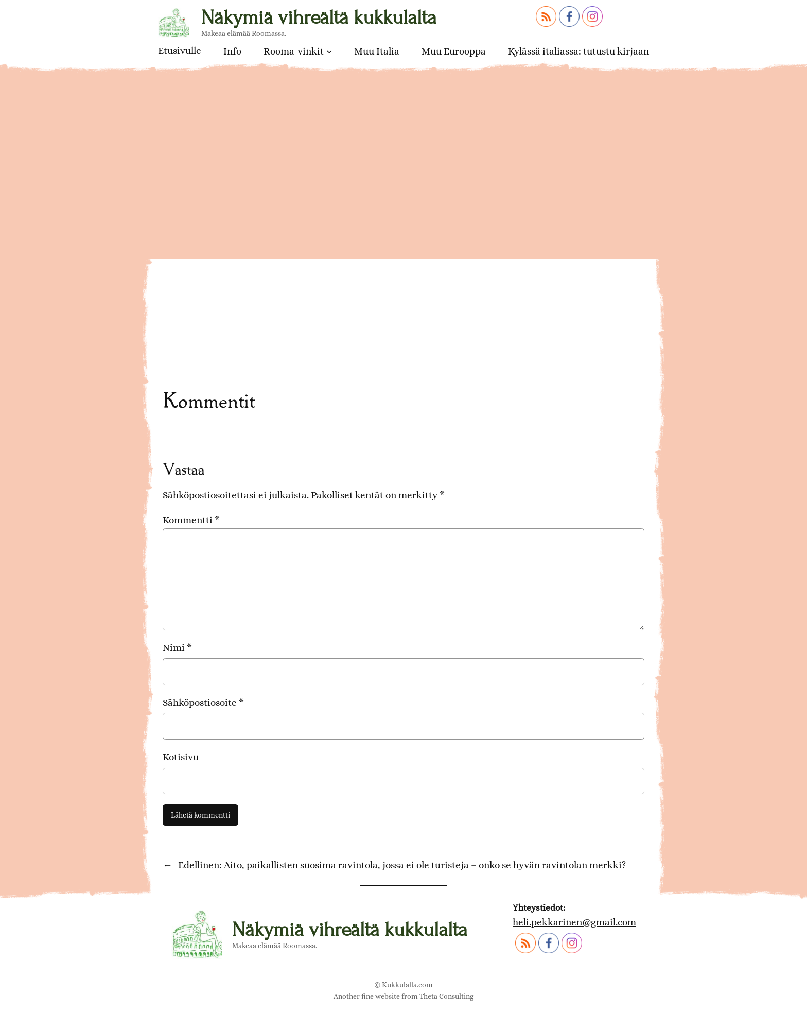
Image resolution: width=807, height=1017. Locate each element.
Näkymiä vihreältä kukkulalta (318, 17)
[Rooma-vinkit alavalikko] (329, 51)
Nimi (177, 647)
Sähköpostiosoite (203, 702)
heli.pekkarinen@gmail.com (574, 922)
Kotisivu (181, 757)
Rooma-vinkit (294, 51)
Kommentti (191, 520)
